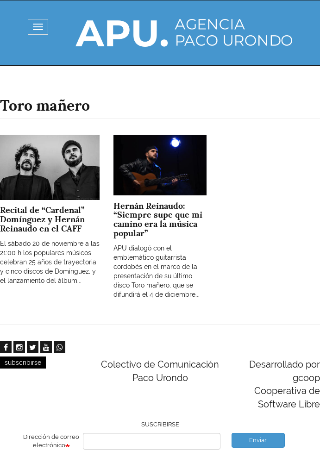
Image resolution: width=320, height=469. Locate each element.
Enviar (258, 440)
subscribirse (23, 362)
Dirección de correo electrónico (51, 441)
